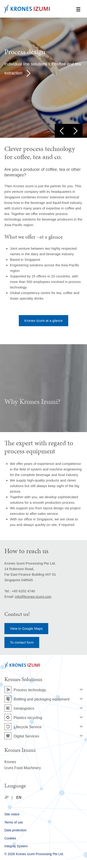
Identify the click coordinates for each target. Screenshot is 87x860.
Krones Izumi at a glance (43, 320)
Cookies (10, 838)
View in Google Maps (26, 628)
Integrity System (16, 846)
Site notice (11, 814)
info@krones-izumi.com (33, 597)
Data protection (15, 830)
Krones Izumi (27, 9)
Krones (10, 762)
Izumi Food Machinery (22, 768)
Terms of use (13, 822)
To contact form (22, 642)
